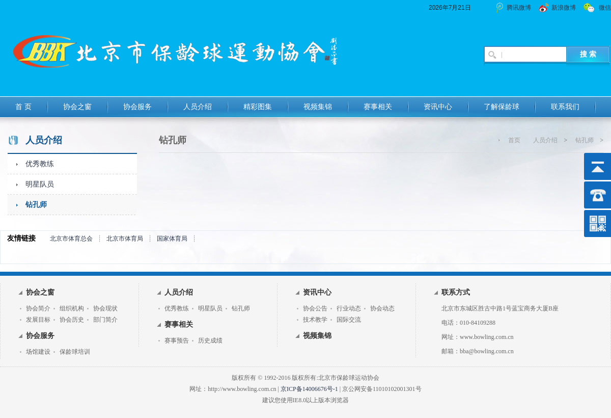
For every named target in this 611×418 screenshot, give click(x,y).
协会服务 (137, 107)
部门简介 (105, 319)
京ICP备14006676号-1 (309, 389)
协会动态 (382, 308)
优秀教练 (39, 164)
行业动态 (349, 308)
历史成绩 (210, 340)
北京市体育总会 (71, 238)
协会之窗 (77, 107)
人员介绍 (197, 107)
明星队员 (39, 184)
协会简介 (38, 308)
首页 (514, 140)
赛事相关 (378, 107)
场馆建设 (38, 351)
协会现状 (105, 308)
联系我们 (565, 107)
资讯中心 (438, 107)
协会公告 (315, 308)
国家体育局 (172, 238)
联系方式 (455, 292)
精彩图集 (257, 107)
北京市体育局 (124, 238)
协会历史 (72, 319)
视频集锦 (317, 107)
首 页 (23, 107)
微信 (605, 7)
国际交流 (349, 319)
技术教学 (315, 319)
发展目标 (38, 319)
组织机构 (72, 308)
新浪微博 (563, 7)
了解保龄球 (501, 107)
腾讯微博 (519, 7)
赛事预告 (176, 340)
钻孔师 (36, 204)
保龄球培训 (75, 351)
